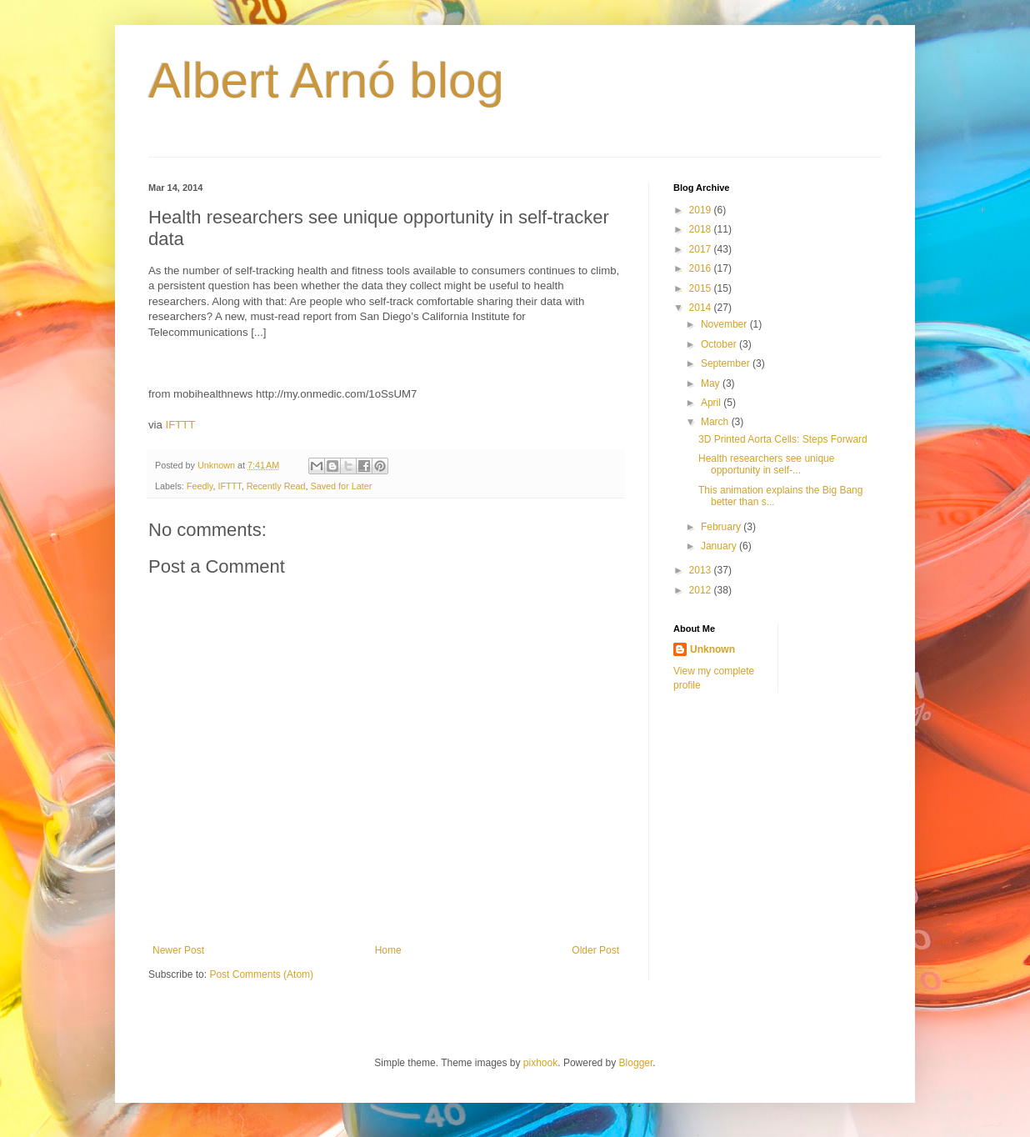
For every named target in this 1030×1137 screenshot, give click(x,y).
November (725, 324)
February (722, 527)
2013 (701, 570)
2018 (701, 229)
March (716, 422)
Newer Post (178, 950)
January (720, 546)
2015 (701, 288)
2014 (701, 307)
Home (388, 950)
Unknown (712, 649)
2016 (701, 268)
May (711, 383)
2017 (701, 249)
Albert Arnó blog (326, 80)
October (720, 344)
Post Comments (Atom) (261, 974)
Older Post (595, 950)
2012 (701, 590)
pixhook (540, 1063)
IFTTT (181, 424)
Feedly (200, 486)
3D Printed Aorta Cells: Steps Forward (783, 439)
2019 (701, 210)
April (712, 402)
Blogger (636, 1063)
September (726, 363)
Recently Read (276, 486)
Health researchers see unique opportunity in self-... (766, 464)
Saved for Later (341, 486)
